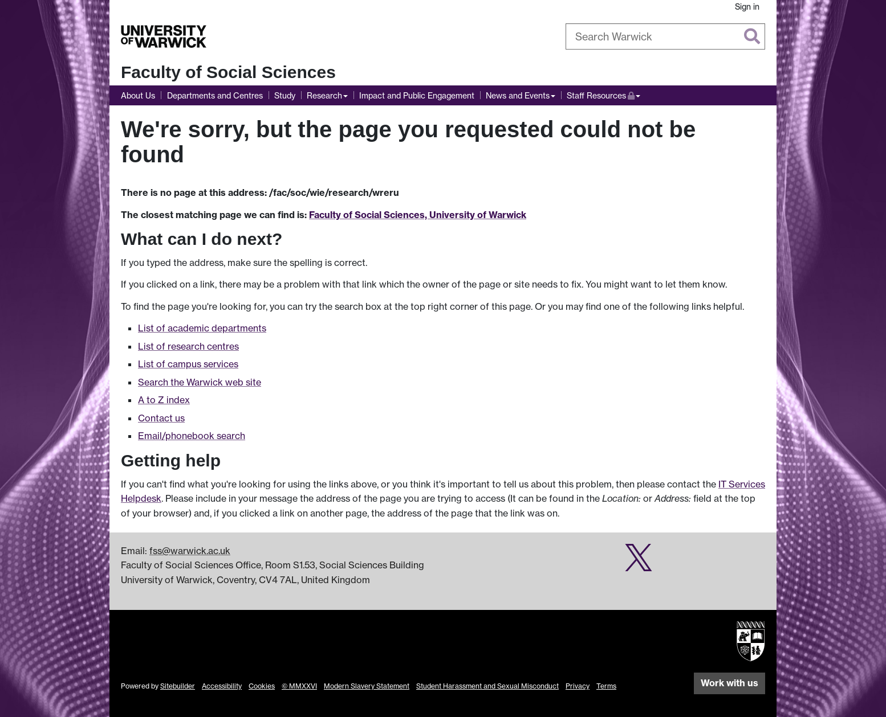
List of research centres (188, 346)
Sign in (747, 6)
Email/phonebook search (191, 435)
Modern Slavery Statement (366, 686)
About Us (138, 95)
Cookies (262, 686)
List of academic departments (202, 328)
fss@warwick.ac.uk (189, 550)
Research (324, 95)
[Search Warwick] (665, 36)
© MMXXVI (299, 686)
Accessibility (222, 686)
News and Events (518, 95)
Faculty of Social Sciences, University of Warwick (417, 214)
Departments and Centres (215, 95)
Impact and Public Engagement (416, 95)
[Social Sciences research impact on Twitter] (638, 563)
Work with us (729, 683)
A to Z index (164, 399)
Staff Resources (603, 94)
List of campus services (188, 364)
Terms (606, 686)
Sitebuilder (177, 686)
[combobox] (665, 36)
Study (284, 95)
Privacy (578, 686)
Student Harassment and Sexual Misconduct (487, 686)
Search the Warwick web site (199, 382)
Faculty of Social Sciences (228, 72)
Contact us (161, 418)
